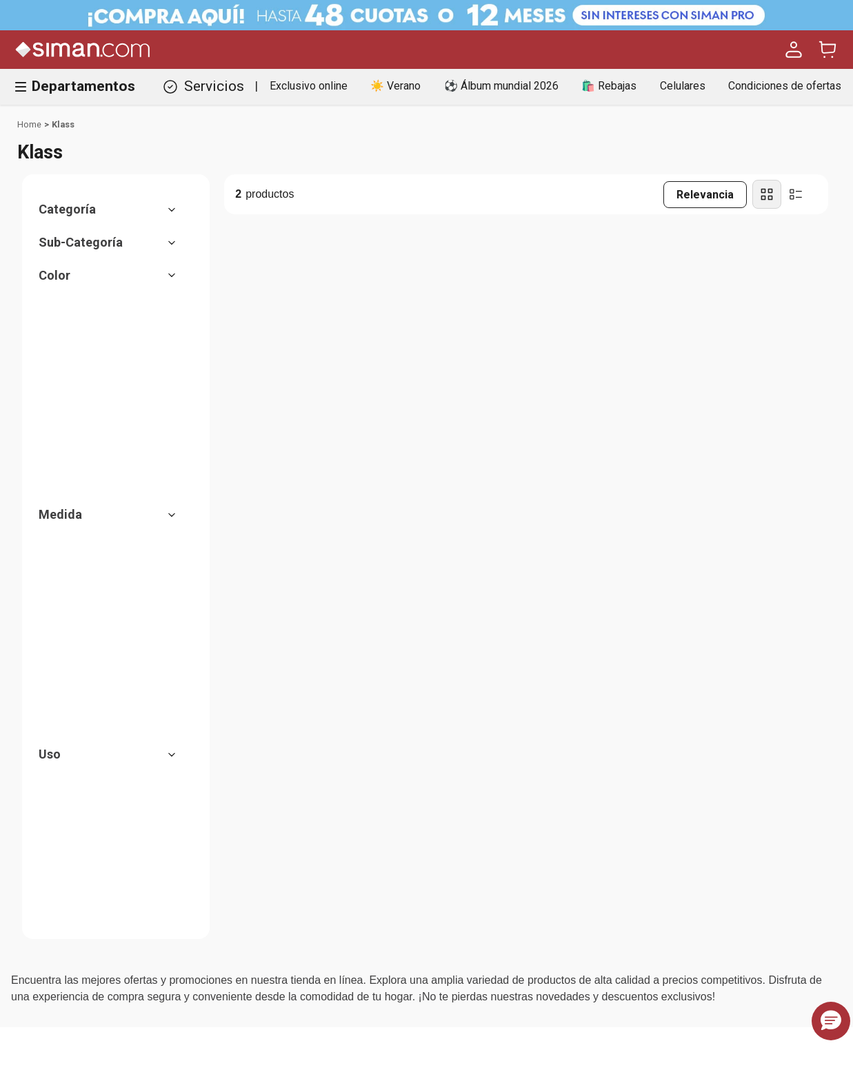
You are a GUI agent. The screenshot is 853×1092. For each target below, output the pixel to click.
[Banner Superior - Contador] (426, 15)
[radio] (766, 194)
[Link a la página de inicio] (29, 125)
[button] (114, 209)
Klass (63, 124)
